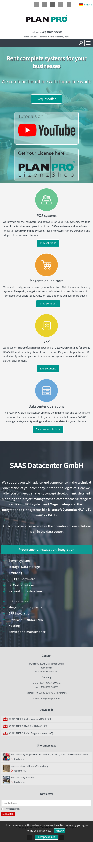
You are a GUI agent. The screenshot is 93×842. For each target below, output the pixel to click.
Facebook (36, 4)
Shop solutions (48, 303)
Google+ (52, 4)
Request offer (46, 99)
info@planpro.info (50, 698)
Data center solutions (48, 429)
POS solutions (48, 243)
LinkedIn (60, 4)
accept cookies (46, 837)
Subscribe (8, 813)
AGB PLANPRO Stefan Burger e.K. (31, 733)
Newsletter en (13, 808)
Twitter (44, 4)
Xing (69, 4)
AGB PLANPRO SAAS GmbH (28, 726)
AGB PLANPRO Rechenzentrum (30, 719)
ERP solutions (48, 368)
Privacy (60, 830)
